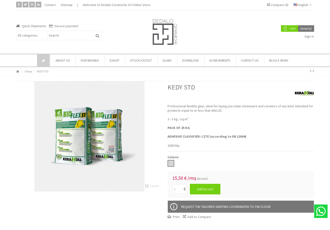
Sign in (309, 36)
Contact (50, 5)
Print (176, 217)
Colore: (174, 157)
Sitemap (67, 5)
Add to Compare (199, 217)
